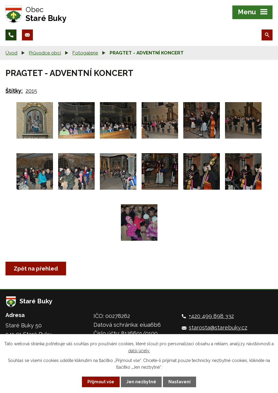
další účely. (139, 350)
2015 (31, 91)
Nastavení (179, 381)
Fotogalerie (85, 53)
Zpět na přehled (36, 268)
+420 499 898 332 (211, 316)
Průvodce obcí (45, 53)
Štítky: (14, 91)
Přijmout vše (100, 381)
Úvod (11, 53)
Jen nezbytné (141, 381)
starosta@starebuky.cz (218, 327)
